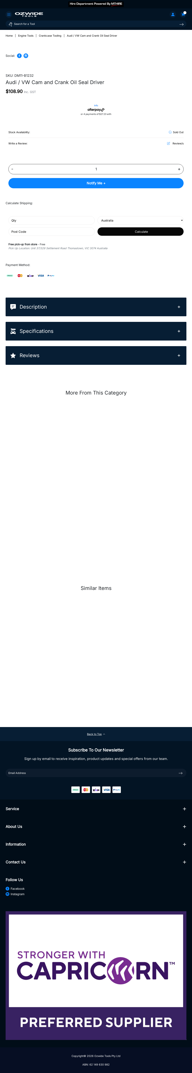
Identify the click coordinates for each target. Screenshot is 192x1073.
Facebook (15, 889)
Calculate (141, 232)
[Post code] (51, 231)
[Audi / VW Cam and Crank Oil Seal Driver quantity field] (96, 169)
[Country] (140, 220)
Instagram (15, 894)
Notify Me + (96, 183)
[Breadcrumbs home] (9, 35)
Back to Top (96, 734)
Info (96, 105)
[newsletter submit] (181, 773)
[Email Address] (96, 773)
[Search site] (181, 24)
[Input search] (96, 24)
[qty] (51, 220)
